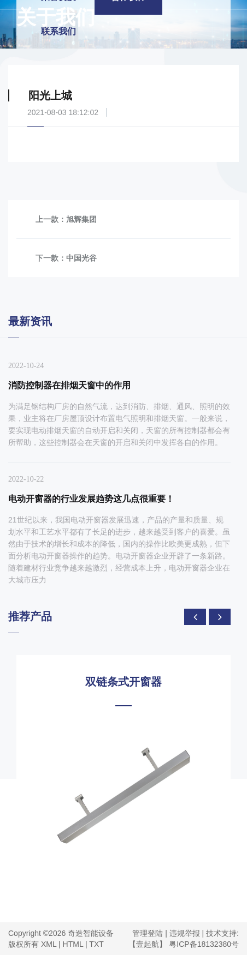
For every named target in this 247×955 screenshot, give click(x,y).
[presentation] (195, 617)
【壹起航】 (147, 944)
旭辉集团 (81, 219)
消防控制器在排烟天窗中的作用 (69, 385)
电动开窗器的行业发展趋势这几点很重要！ (91, 498)
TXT (96, 944)
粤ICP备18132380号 (204, 944)
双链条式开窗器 (123, 682)
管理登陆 (147, 933)
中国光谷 (81, 258)
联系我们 (58, 31)
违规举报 (184, 933)
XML (48, 944)
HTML (73, 944)
